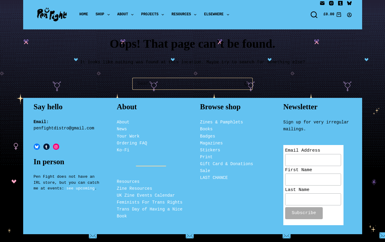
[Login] (349, 15)
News (122, 126)
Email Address (302, 148)
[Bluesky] (349, 3)
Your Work (128, 134)
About (126, 14)
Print (206, 154)
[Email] (322, 3)
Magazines (211, 141)
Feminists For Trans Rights (149, 200)
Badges (207, 134)
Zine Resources (134, 186)
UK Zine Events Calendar (146, 193)
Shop (104, 14)
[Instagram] (331, 3)
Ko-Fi (123, 147)
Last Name (297, 189)
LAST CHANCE (214, 175)
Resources (185, 14)
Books (206, 126)
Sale (205, 168)
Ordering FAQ (132, 141)
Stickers (210, 147)
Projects (153, 14)
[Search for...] (186, 84)
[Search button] (247, 84)
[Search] (314, 14)
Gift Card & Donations (226, 161)
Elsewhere (217, 14)
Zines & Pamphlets (221, 120)
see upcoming (80, 185)
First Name (298, 169)
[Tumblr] (340, 3)
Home (83, 14)
